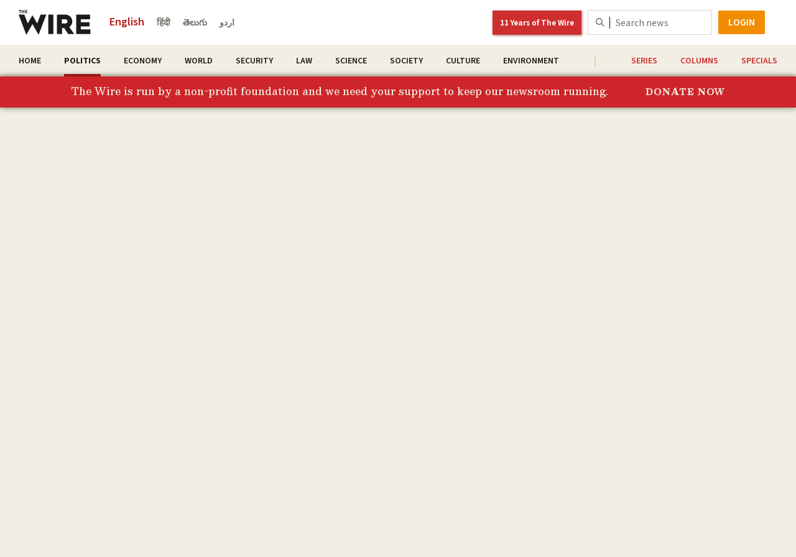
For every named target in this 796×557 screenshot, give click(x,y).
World (199, 61)
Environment (531, 61)
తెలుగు (195, 23)
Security (254, 61)
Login (741, 22)
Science (351, 61)
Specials (759, 61)
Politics (82, 61)
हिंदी (163, 23)
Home (30, 61)
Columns (699, 61)
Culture (463, 61)
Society (406, 61)
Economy (143, 61)
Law (304, 61)
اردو (227, 23)
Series (644, 61)
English (126, 22)
